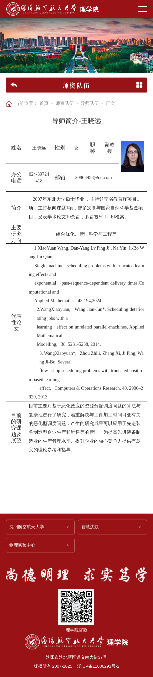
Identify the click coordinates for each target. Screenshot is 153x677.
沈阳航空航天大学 (26, 527)
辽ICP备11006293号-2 (98, 666)
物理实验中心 (22, 545)
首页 (44, 103)
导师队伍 (89, 103)
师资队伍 (64, 103)
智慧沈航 (90, 527)
